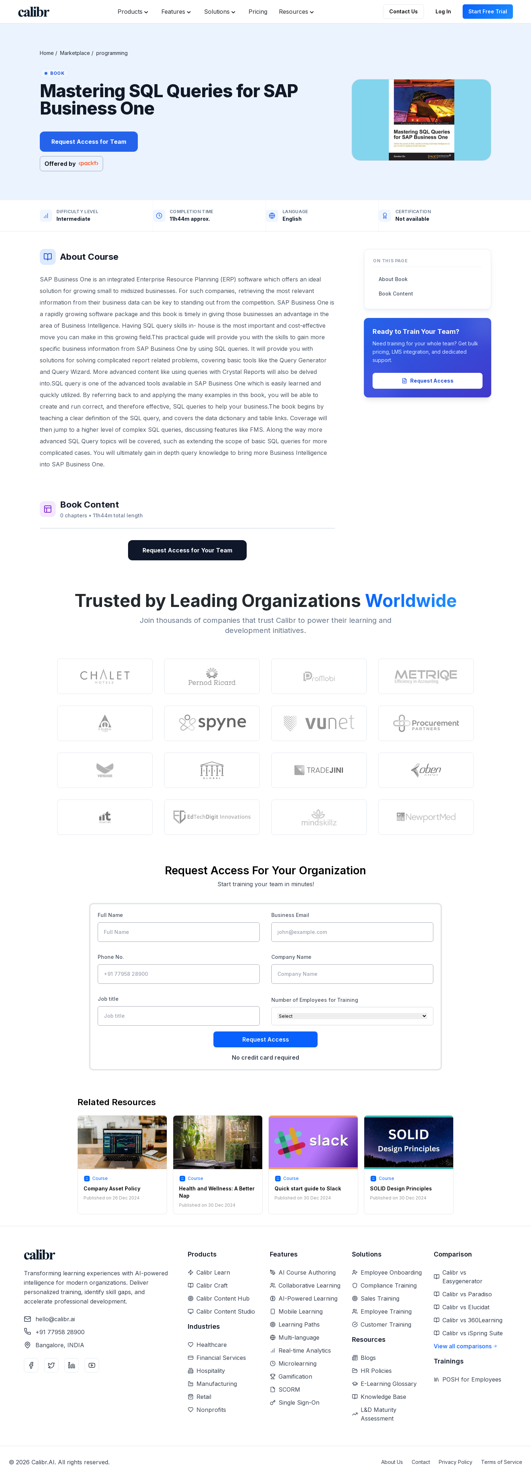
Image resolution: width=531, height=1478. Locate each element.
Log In (443, 11)
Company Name (291, 957)
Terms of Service (501, 1462)
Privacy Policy (455, 1462)
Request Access (428, 381)
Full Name (110, 915)
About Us (392, 1462)
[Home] (34, 12)
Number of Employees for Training (314, 1000)
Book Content (396, 293)
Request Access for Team (88, 141)
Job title (108, 999)
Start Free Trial (487, 11)
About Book (393, 279)
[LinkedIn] (71, 1365)
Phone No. (111, 957)
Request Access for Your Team (187, 550)
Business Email (290, 915)
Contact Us (403, 11)
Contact (421, 1462)
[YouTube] (92, 1365)
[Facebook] (31, 1365)
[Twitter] (51, 1365)
